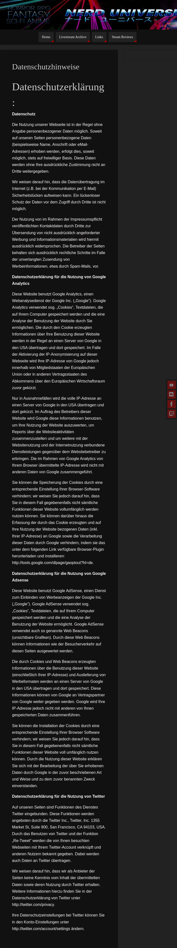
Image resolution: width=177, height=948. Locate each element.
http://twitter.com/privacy (33, 904)
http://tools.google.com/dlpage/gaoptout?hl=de (52, 563)
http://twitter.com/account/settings (41, 929)
